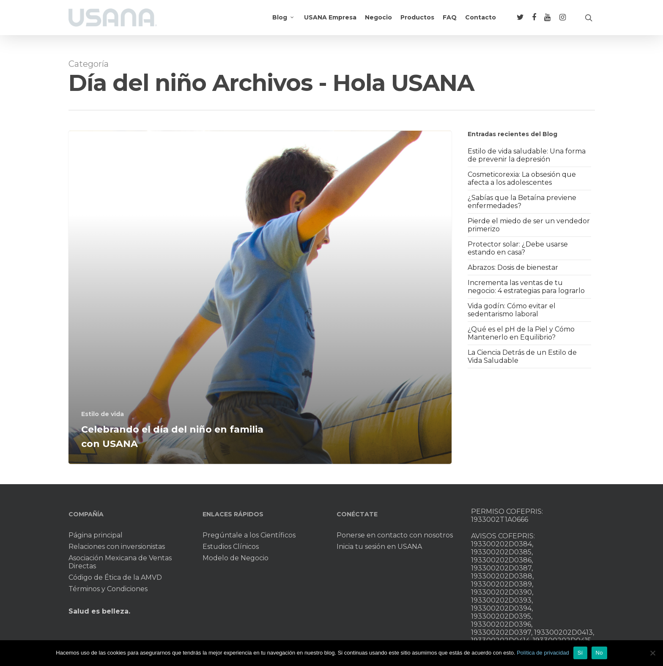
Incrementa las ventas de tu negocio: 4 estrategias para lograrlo (526, 287)
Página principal (95, 535)
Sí (580, 653)
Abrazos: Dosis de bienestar (513, 267)
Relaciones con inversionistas (116, 547)
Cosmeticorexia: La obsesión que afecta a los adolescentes (522, 178)
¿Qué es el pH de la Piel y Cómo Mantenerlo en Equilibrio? (521, 333)
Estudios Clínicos (231, 547)
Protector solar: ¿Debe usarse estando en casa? (518, 248)
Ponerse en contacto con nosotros (395, 535)
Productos (417, 22)
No (599, 653)
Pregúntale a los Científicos (249, 535)
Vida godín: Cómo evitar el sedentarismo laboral (512, 310)
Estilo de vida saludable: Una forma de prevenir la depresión (527, 155)
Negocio (378, 22)
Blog (283, 22)
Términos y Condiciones (108, 589)
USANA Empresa (330, 22)
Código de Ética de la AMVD (115, 577)
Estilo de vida (102, 414)
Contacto (480, 22)
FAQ (450, 22)
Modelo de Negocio (235, 558)
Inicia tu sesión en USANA (379, 547)
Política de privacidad (543, 653)
